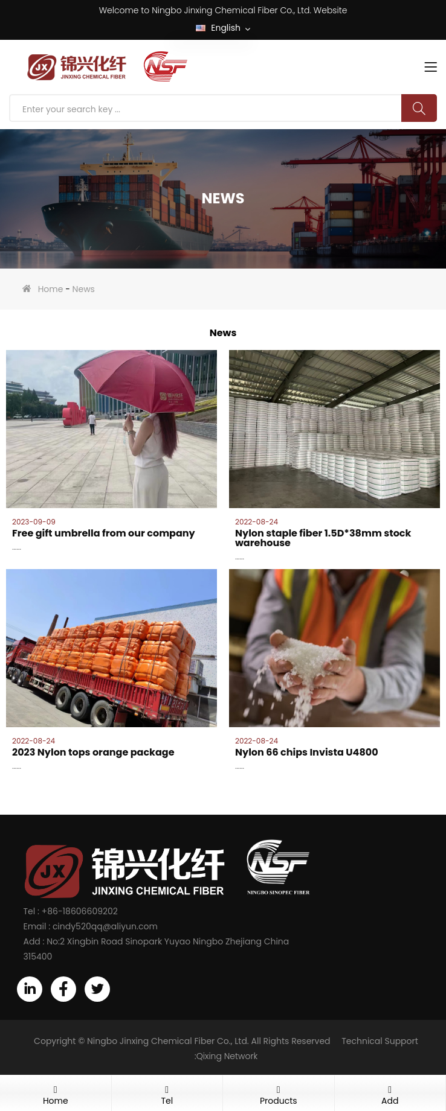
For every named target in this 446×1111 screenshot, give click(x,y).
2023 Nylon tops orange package (93, 752)
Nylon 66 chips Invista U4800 (306, 752)
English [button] (223, 29)
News (84, 289)
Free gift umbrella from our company (103, 533)
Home (50, 289)
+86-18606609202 (80, 911)
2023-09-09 (34, 522)
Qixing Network (227, 1056)
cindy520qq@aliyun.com (105, 926)
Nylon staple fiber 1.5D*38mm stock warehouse (323, 538)
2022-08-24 (256, 522)
